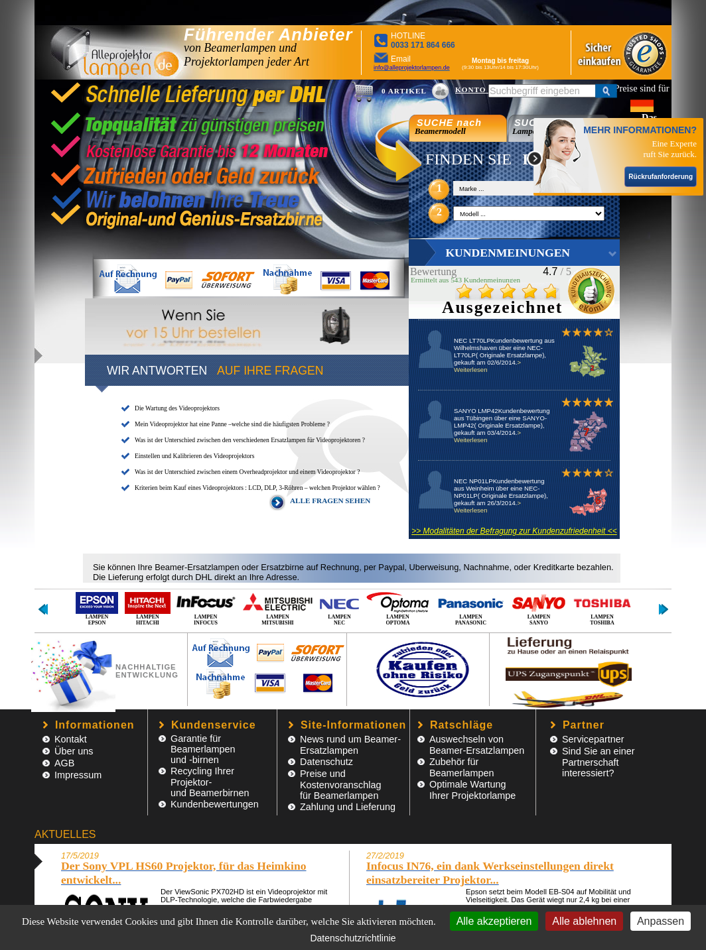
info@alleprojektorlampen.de (412, 67)
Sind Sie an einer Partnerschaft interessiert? (598, 762)
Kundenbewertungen (215, 804)
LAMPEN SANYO (538, 608)
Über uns (73, 751)
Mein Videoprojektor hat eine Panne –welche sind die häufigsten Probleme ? (232, 424)
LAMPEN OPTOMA (397, 608)
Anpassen (660, 921)
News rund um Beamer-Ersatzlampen (350, 745)
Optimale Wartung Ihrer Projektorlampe (472, 790)
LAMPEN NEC (339, 608)
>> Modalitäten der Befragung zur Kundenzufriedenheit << (514, 531)
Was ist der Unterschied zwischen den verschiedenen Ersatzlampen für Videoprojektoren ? (250, 440)
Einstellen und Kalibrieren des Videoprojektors (194, 455)
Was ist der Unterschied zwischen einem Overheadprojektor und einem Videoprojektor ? (247, 471)
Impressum (78, 775)
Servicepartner (593, 739)
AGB (64, 763)
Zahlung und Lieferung (347, 807)
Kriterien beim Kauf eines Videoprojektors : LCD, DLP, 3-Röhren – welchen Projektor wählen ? (257, 487)
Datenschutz (326, 761)
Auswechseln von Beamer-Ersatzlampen (476, 745)
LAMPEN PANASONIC (471, 608)
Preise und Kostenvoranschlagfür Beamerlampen (340, 784)
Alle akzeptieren (494, 921)
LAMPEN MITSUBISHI (278, 608)
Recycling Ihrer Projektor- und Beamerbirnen (210, 782)
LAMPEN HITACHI (148, 608)
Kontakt (70, 739)
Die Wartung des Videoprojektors (177, 408)
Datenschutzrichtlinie (352, 938)
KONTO (471, 89)
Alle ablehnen (584, 921)
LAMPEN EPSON (97, 608)
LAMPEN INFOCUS (206, 608)
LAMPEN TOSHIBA (602, 608)
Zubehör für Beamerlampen (461, 767)
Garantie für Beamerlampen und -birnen (203, 749)
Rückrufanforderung (660, 176)
